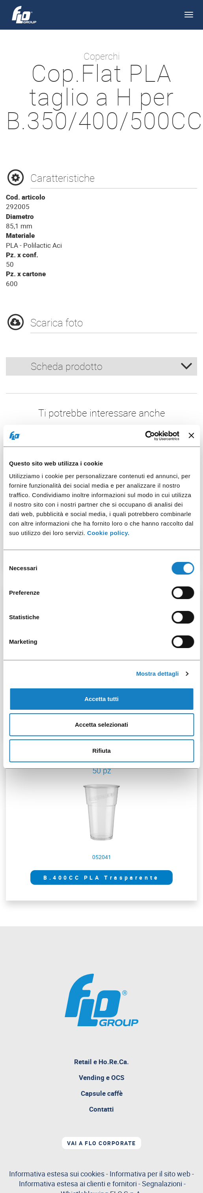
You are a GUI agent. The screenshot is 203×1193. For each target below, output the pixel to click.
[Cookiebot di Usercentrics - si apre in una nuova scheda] (144, 436)
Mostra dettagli (157, 673)
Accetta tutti (101, 698)
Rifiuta (101, 750)
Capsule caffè (102, 1093)
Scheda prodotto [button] (112, 366)
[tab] (101, 366)
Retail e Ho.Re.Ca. (120, 1063)
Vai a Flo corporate (101, 1143)
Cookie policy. (108, 533)
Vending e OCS (101, 1077)
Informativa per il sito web (150, 1173)
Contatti (101, 1109)
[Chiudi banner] (191, 435)
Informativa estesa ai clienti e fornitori (78, 1183)
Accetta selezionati (101, 724)
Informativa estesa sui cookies (56, 1173)
